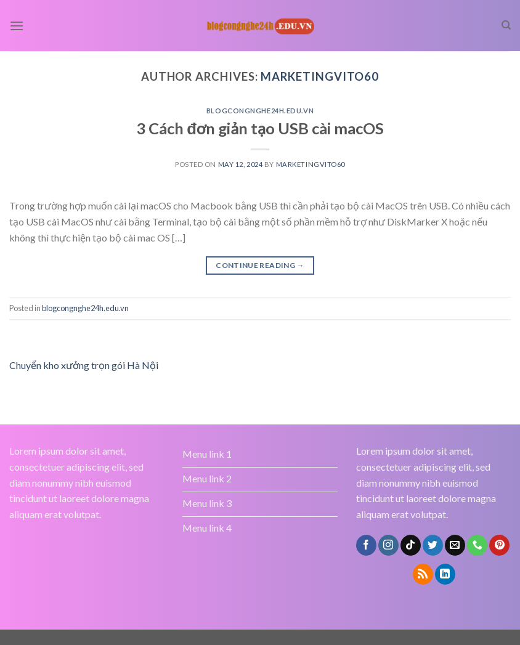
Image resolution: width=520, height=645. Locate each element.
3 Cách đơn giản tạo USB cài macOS (260, 128)
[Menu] (16, 25)
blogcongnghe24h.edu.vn (260, 111)
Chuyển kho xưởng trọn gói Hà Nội (83, 365)
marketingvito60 (320, 76)
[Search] (506, 25)
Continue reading (260, 265)
